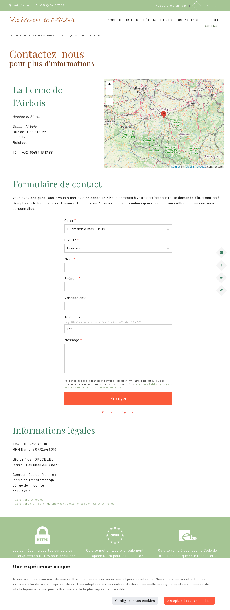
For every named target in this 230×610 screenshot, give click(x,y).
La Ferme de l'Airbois (26, 35)
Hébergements (157, 20)
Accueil (115, 20)
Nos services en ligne (60, 35)
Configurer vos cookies (135, 600)
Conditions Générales (29, 499)
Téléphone (73, 317)
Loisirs (181, 20)
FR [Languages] (197, 5)
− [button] (109, 91)
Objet (70, 220)
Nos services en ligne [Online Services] (171, 5)
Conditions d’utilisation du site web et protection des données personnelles (64, 503)
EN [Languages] (206, 5)
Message (73, 340)
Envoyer (118, 398)
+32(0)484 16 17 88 (50, 5)
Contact (211, 26)
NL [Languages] (216, 5)
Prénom (72, 278)
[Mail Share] (221, 252)
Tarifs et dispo (204, 20)
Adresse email (77, 297)
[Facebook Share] (221, 265)
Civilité (71, 240)
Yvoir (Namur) (20, 5)
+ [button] (109, 84)
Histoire (133, 20)
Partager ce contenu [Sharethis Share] (219, 294)
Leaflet (175, 166)
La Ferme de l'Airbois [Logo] (42, 20)
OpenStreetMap (196, 166)
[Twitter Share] (221, 277)
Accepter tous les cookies (189, 600)
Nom (69, 259)
